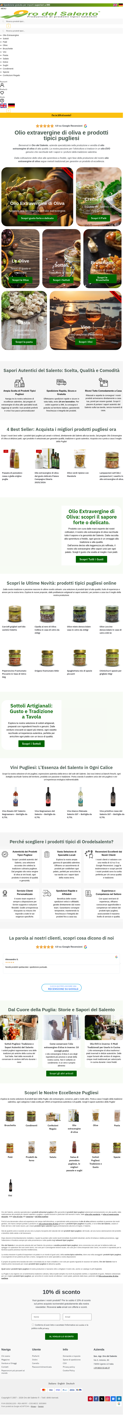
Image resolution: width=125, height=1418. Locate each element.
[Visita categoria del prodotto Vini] (10, 1188)
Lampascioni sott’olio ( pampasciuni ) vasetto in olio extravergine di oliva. (112, 476)
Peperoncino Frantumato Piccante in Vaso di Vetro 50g (14, 673)
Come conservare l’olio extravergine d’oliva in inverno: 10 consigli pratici (61, 1047)
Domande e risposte (71, 1356)
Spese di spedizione (72, 1359)
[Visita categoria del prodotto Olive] (96, 1118)
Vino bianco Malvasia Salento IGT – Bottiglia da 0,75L (79, 814)
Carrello (35, 1363)
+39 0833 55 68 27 (102, 1368)
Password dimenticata (42, 1367)
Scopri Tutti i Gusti (91, 559)
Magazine (5, 1359)
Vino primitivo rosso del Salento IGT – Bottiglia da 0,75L (112, 814)
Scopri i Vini (85, 341)
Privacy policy (69, 1367)
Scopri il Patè (98, 218)
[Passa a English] (61, 1383)
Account (61, 83)
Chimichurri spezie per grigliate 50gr (111, 672)
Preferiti (61, 91)
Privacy (33, 1406)
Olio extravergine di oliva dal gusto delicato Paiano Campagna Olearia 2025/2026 (47, 478)
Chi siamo (5, 1356)
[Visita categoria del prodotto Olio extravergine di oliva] (74, 1121)
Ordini (35, 1359)
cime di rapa (17, 1217)
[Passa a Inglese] (115, 5)
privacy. (46, 1328)
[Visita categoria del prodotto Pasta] (117, 1118)
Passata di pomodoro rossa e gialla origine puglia (12, 476)
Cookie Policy (69, 1370)
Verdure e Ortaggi (9, 1363)
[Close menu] (1, 2)
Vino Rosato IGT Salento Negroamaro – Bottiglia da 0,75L (14, 814)
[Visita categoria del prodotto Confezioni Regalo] (53, 1119)
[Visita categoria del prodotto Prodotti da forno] (31, 1151)
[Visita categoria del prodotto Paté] (10, 1150)
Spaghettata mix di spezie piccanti (79, 672)
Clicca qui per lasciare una (63, 988)
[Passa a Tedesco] (121, 5)
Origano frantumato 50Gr (47, 670)
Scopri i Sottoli (61, 280)
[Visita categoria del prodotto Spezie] (117, 1150)
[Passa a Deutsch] (70, 1383)
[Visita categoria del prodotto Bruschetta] (10, 1118)
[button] (61, 26)
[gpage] (113, 1398)
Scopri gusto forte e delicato (37, 218)
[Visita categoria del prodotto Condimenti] (31, 1118)
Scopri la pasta (24, 341)
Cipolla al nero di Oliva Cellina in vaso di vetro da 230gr (47, 629)
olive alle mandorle (92, 1214)
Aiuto (61, 99)
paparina (29, 1217)
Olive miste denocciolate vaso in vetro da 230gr (79, 628)
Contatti (5, 1367)
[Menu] (3, 8)
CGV (65, 1363)
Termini (41, 1406)
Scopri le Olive (20, 280)
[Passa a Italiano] (52, 1383)
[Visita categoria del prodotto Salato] (53, 1150)
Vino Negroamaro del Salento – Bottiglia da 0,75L (45, 814)
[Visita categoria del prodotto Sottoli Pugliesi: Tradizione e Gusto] (96, 1155)
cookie (81, 1325)
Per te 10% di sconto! (61, 115)
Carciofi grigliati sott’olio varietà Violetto (13, 628)
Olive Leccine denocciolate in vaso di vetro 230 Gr (111, 629)
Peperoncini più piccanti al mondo (13, 1371)
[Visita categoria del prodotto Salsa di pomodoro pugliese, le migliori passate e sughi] (74, 1156)
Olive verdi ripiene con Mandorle (78, 474)
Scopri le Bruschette (102, 279)
